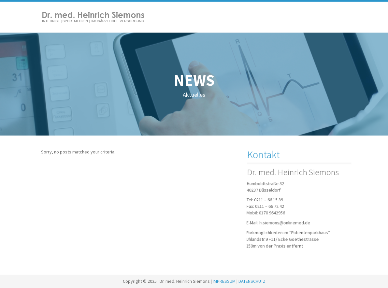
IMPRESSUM (224, 281)
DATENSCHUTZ (252, 281)
